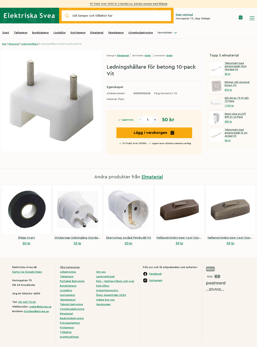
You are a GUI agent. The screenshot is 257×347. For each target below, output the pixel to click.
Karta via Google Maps (27, 272)
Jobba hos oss (105, 299)
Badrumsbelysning (72, 318)
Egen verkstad (184, 14)
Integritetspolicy (107, 290)
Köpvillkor (102, 286)
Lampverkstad (105, 276)
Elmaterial (96, 32)
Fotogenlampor (70, 323)
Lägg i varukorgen (154, 132)
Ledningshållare (29, 44)
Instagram (155, 280)
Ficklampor (67, 327)
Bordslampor (40, 32)
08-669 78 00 (27, 302)
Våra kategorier (70, 267)
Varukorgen (103, 304)
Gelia (147, 55)
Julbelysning (68, 272)
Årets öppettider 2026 (111, 295)
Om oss (101, 272)
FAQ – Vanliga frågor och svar (115, 281)
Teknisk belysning (71, 304)
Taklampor (21, 32)
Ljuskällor (59, 32)
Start (5, 32)
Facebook (155, 274)
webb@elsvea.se (40, 306)
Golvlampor (78, 32)
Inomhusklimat (69, 337)
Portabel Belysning (72, 281)
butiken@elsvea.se (36, 311)
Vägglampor (116, 32)
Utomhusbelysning (140, 32)
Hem (4, 44)
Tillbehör (66, 332)
